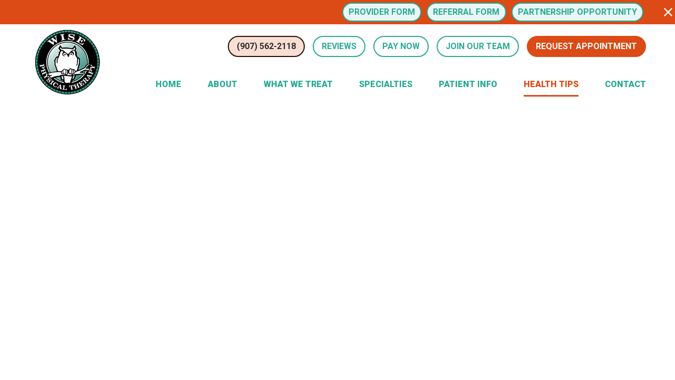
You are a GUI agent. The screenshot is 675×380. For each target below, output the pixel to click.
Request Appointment (586, 46)
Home (168, 84)
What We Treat (298, 84)
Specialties (385, 84)
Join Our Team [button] (478, 46)
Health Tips (551, 84)
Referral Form (466, 12)
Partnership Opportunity (577, 12)
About (222, 84)
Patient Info (468, 84)
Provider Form (382, 12)
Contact (625, 84)
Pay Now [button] (401, 46)
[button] (668, 12)
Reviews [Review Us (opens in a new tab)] (339, 46)
